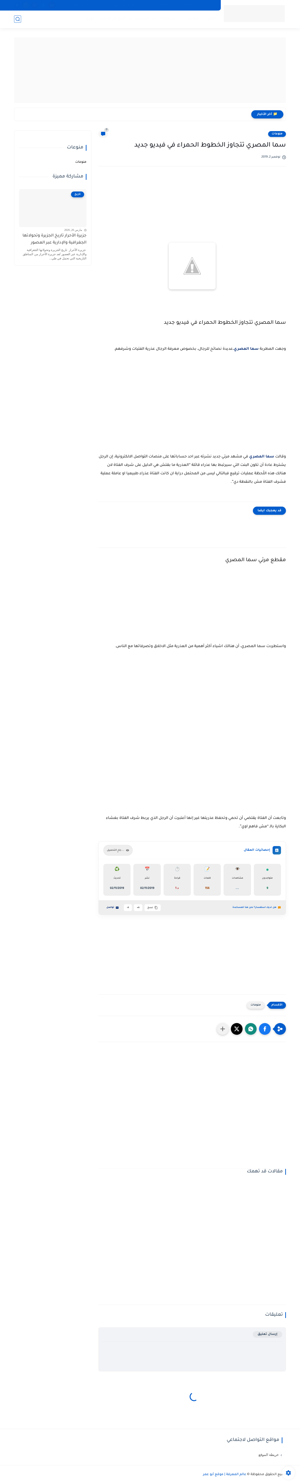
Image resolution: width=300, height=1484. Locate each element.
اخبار (212, 19)
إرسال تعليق (268, 1334)
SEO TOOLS (184, 5)
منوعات (191, 19)
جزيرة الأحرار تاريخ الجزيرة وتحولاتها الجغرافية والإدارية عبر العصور (54, 239)
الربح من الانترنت (112, 19)
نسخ (152, 907)
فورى (90, 19)
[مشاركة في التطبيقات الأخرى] (223, 1029)
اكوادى (166, 5)
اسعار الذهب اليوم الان (123, 5)
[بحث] (17, 19)
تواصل (112, 907)
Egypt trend (207, 5)
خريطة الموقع (269, 1455)
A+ (138, 907)
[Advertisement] (150, 70)
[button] (265, 1029)
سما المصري (246, 349)
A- (128, 907)
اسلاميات (167, 19)
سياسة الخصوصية (88, 5)
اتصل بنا (150, 5)
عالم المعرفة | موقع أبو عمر (224, 1475)
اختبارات (142, 19)
